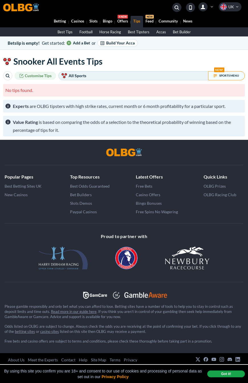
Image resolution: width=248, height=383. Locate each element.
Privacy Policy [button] (115, 376)
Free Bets (144, 186)
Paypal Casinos (83, 211)
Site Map (98, 359)
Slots (93, 21)
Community (168, 21)
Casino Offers (148, 194)
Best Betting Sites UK (23, 186)
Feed (149, 19)
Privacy (130, 359)
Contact (68, 359)
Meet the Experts (43, 359)
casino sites (49, 331)
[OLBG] (124, 152)
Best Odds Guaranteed (90, 186)
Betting (60, 21)
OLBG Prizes (215, 186)
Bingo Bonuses (149, 203)
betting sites (25, 331)
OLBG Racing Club (220, 194)
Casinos (77, 21)
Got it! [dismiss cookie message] (226, 374)
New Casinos (16, 194)
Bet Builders (81, 194)
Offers (122, 19)
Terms (115, 359)
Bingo (107, 21)
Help (83, 359)
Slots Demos (81, 203)
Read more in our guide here (74, 311)
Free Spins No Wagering (157, 211)
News (187, 21)
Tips (136, 21)
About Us (16, 359)
